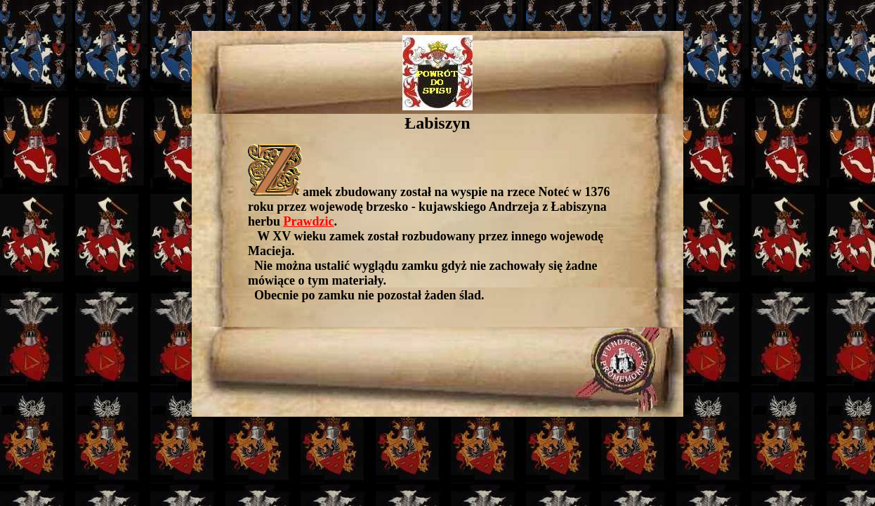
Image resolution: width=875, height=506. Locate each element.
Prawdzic (309, 221)
